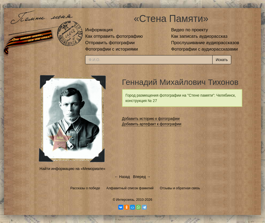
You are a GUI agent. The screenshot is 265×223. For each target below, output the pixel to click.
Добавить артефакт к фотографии (151, 124)
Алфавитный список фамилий (129, 188)
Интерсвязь (125, 200)
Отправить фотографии (110, 42)
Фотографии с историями (111, 49)
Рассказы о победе (85, 188)
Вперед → (142, 177)
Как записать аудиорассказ (199, 36)
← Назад (122, 177)
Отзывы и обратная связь (180, 188)
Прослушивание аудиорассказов (205, 42)
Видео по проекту (189, 29)
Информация (99, 29)
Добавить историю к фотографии (151, 118)
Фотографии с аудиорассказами (204, 49)
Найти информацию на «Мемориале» (72, 169)
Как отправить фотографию (114, 36)
